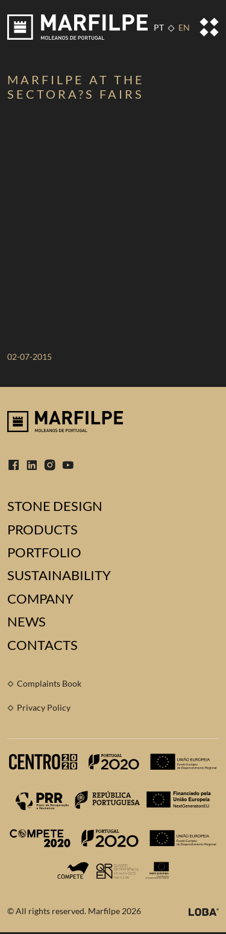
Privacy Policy (44, 707)
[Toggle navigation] (209, 27)
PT (159, 27)
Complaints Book (49, 683)
